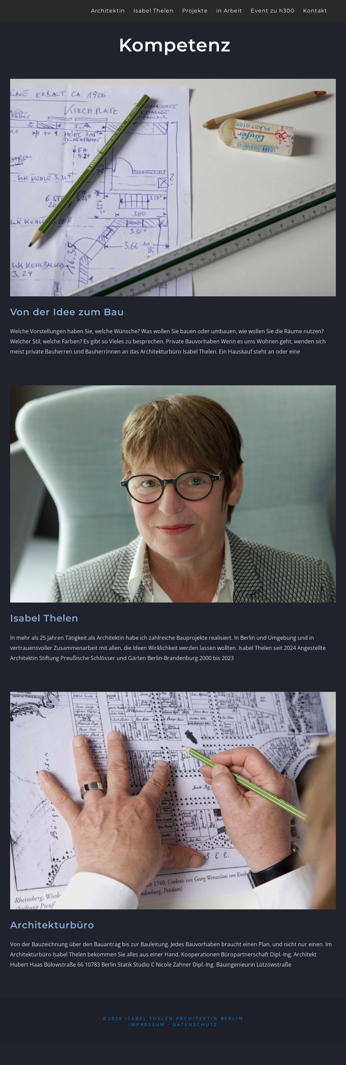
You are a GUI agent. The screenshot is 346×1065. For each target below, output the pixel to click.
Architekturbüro (52, 925)
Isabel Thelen (44, 618)
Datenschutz (195, 1024)
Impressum (147, 1024)
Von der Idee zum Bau (67, 312)
